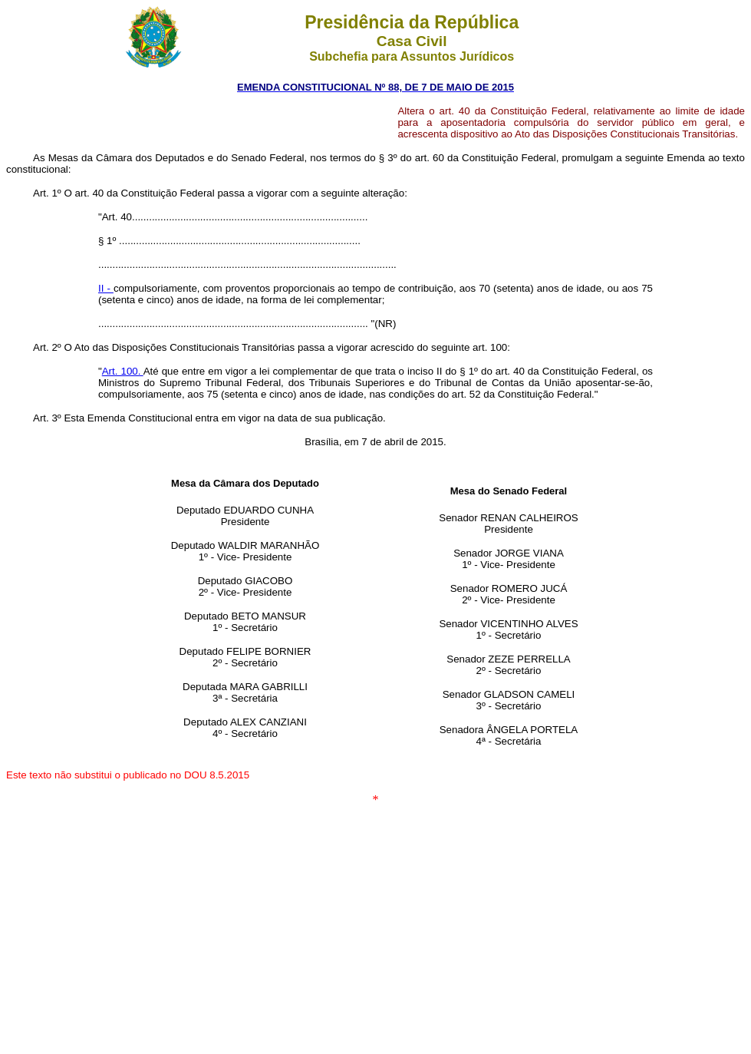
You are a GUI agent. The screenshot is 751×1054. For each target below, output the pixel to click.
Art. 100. (122, 371)
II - (106, 288)
